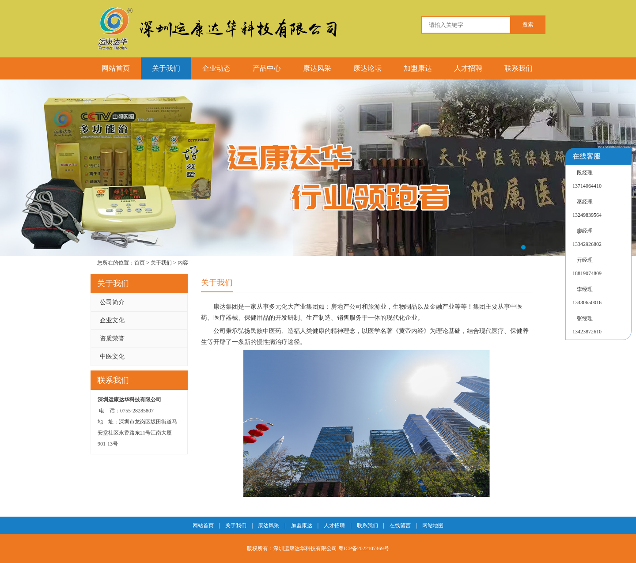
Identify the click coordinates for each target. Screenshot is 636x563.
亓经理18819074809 (587, 266)
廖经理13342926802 (587, 237)
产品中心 (267, 68)
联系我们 (518, 68)
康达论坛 (367, 68)
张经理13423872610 (587, 325)
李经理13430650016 (587, 296)
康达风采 (317, 68)
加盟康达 (418, 68)
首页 (139, 263)
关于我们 (166, 68)
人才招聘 (468, 68)
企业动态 (216, 68)
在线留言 (400, 525)
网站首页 (116, 68)
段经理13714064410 (587, 179)
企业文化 (112, 320)
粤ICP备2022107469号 (363, 548)
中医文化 (112, 356)
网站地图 (432, 525)
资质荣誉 (112, 338)
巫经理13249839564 (587, 208)
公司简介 (112, 302)
